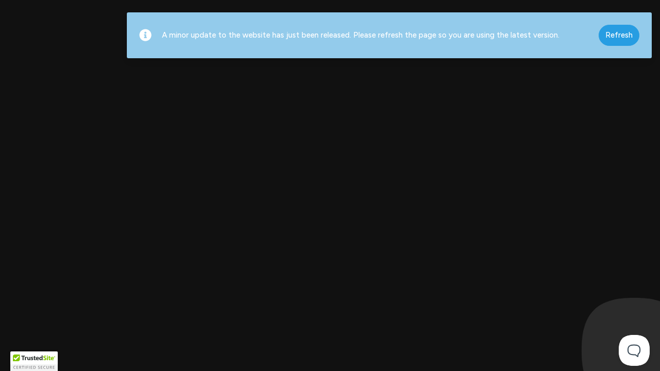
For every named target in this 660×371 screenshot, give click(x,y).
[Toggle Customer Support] (634, 350)
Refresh (619, 35)
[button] (34, 361)
